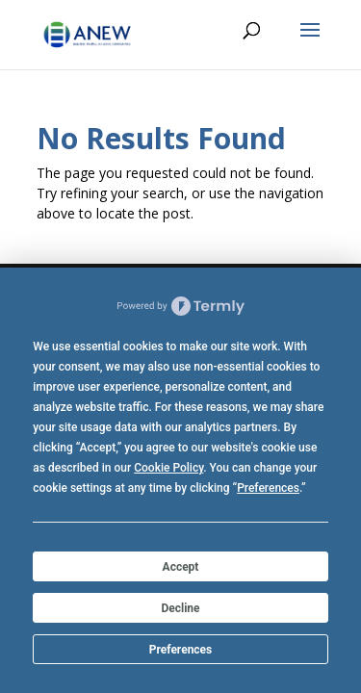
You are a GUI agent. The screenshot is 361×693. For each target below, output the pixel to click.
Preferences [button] (268, 488)
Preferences (181, 649)
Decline (180, 608)
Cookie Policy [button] (168, 468)
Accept (181, 567)
